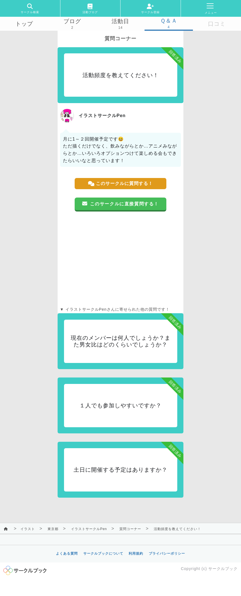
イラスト (27, 529)
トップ (24, 24)
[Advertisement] (120, 259)
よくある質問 (67, 553)
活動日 (120, 21)
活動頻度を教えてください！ (177, 529)
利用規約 (136, 553)
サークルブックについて (103, 553)
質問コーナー (130, 529)
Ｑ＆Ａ (168, 21)
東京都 (53, 529)
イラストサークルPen (89, 529)
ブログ (72, 21)
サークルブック (223, 568)
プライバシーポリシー (167, 553)
